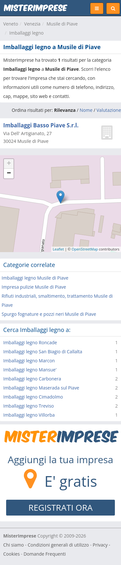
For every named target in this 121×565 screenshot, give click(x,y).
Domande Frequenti (45, 554)
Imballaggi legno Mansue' (29, 370)
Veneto (10, 24)
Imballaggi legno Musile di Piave (35, 278)
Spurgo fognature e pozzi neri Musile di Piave (49, 314)
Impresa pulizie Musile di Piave (34, 287)
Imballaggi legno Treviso (28, 406)
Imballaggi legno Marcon (29, 360)
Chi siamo (13, 545)
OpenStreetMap (85, 249)
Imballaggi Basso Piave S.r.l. (40, 125)
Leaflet (58, 249)
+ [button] (9, 164)
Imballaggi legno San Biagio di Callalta (42, 351)
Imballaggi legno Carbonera (32, 379)
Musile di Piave (62, 24)
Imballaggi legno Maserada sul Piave (41, 388)
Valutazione (108, 110)
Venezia (32, 24)
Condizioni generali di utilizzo (58, 545)
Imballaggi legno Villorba (29, 415)
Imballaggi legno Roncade (30, 342)
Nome (86, 110)
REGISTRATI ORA (60, 507)
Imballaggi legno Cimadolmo (33, 397)
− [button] (9, 173)
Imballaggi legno (26, 33)
